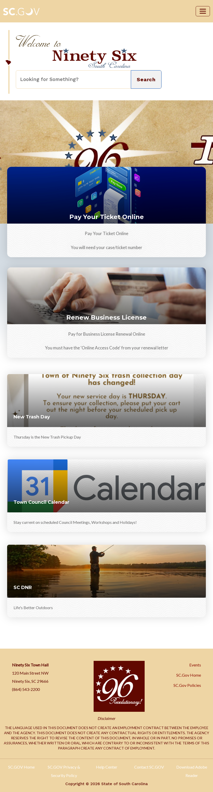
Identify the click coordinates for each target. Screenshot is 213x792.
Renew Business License (106, 317)
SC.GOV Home (21, 766)
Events (195, 664)
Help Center (106, 766)
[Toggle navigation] (203, 11)
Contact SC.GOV (149, 766)
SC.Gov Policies (187, 685)
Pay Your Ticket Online (106, 217)
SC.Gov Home (188, 675)
